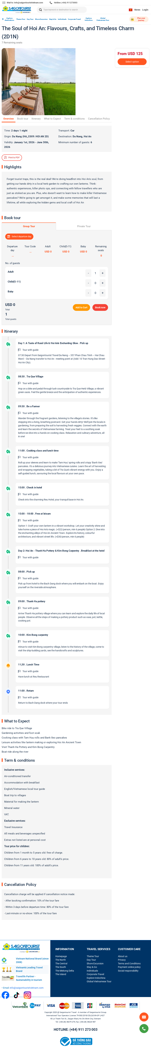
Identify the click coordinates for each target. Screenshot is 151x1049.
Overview (8, 118)
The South (60, 967)
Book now (100, 307)
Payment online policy (129, 967)
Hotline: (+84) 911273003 (63, 2)
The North (60, 959)
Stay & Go (52, 19)
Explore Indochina (88, 19)
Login (145, 9)
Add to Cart (81, 307)
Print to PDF (12, 157)
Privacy (122, 959)
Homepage (61, 956)
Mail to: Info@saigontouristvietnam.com (23, 2)
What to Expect (52, 118)
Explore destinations (8, 19)
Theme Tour (20, 19)
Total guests (10, 319)
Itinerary (36, 118)
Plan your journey (138, 19)
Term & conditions (74, 118)
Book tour (22, 118)
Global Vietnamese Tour (102, 19)
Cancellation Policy (99, 118)
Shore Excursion (41, 19)
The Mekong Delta (64, 970)
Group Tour (29, 226)
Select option (132, 61)
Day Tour (30, 19)
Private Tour (84, 226)
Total (7, 309)
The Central (61, 963)
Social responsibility (128, 970)
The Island (60, 974)
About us (122, 956)
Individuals (62, 19)
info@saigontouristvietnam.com (26, 987)
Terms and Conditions (129, 963)
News (137, 9)
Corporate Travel (74, 19)
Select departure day (19, 236)
